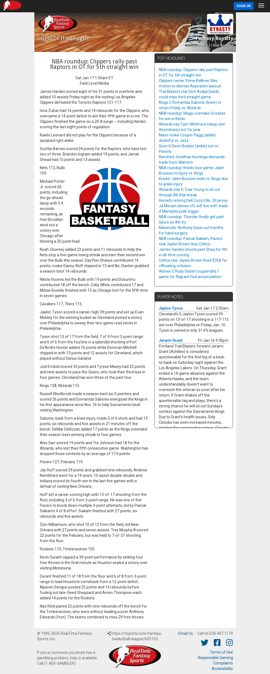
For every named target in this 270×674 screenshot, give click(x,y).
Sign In (243, 6)
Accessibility (222, 668)
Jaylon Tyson (171, 308)
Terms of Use (221, 652)
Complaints (223, 663)
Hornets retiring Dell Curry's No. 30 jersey (193, 200)
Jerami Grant (171, 340)
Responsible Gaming (215, 657)
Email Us (185, 633)
